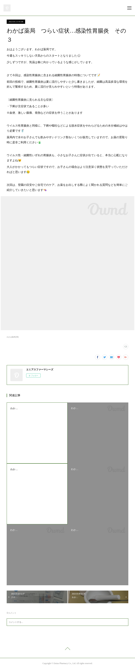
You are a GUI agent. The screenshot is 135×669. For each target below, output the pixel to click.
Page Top (67, 649)
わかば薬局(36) (13, 337)
